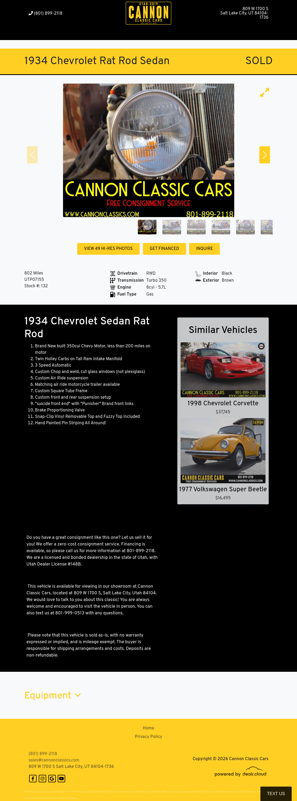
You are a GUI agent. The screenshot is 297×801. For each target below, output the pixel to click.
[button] (68, 33)
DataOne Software (111, 791)
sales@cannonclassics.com (54, 760)
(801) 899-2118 (45, 13)
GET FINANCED (164, 249)
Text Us (276, 793)
